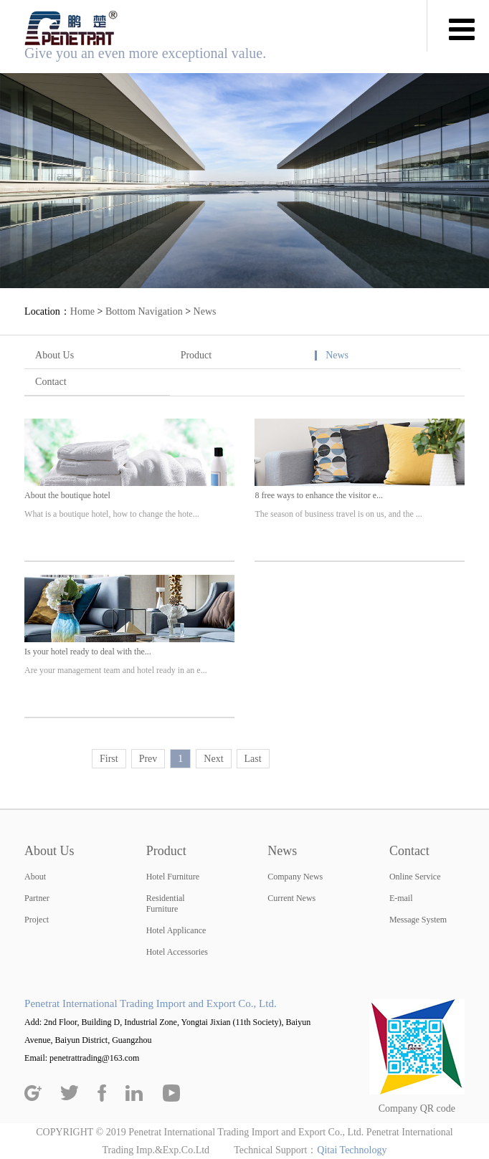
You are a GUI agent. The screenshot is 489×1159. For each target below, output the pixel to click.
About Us (54, 355)
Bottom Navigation (144, 311)
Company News (295, 877)
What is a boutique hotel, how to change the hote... (111, 514)
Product (196, 355)
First (109, 758)
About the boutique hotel (67, 495)
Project (36, 920)
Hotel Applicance (176, 930)
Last (253, 758)
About (35, 877)
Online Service (415, 877)
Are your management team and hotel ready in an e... (115, 670)
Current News (291, 898)
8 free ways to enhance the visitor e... (319, 495)
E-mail (401, 898)
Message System (418, 920)
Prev (148, 758)
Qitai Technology (351, 1150)
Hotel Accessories (177, 952)
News (205, 311)
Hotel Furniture (172, 877)
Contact (51, 381)
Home (82, 311)
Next (213, 758)
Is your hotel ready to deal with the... (87, 652)
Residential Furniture (165, 903)
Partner (36, 898)
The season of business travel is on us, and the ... (338, 514)
